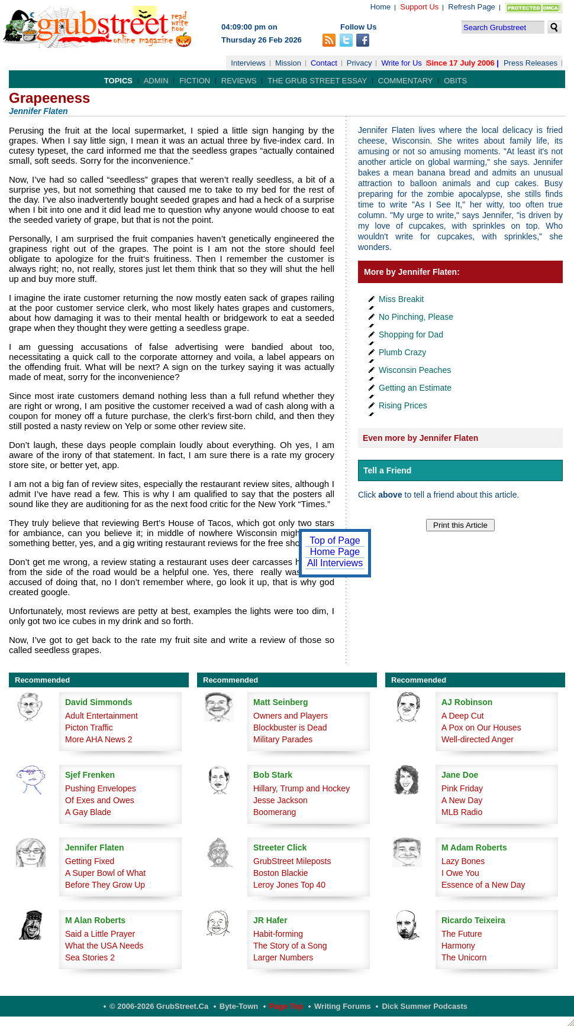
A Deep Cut (462, 715)
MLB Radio (461, 812)
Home (380, 6)
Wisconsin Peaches (415, 370)
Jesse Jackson (280, 800)
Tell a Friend (387, 470)
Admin (156, 80)
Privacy (359, 63)
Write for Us (401, 63)
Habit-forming (278, 934)
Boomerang (274, 812)
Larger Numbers (283, 957)
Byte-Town (239, 1006)
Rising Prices (403, 405)
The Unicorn (463, 957)
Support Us (419, 6)
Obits (455, 80)
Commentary (405, 80)
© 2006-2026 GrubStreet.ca (158, 1006)
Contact (324, 63)
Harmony (458, 945)
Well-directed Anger (477, 739)
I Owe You (460, 873)
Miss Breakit (401, 299)
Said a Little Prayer (100, 934)
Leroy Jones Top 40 (289, 884)
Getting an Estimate (415, 387)
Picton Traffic (89, 727)
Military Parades (282, 739)
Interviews (248, 63)
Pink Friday (462, 788)
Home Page (335, 552)
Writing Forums (342, 1006)
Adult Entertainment (101, 715)
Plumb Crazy (402, 352)
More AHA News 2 (99, 739)
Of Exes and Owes (99, 800)
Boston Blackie (280, 873)
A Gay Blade (88, 812)
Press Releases (530, 63)
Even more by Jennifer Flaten (420, 438)
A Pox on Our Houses (481, 727)
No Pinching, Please (416, 317)
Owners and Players (290, 715)
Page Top (286, 1006)
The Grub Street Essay (317, 80)
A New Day (461, 800)
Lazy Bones (463, 861)
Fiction (194, 80)
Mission (288, 63)
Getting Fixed (89, 861)
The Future (461, 934)
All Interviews (335, 563)
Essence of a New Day (483, 884)
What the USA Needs (104, 945)
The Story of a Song (290, 945)
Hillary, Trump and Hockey (301, 788)
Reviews (239, 80)
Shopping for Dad (411, 334)
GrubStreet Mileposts (292, 861)
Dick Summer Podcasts (424, 1006)
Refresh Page (471, 6)
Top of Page (334, 540)
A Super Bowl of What (105, 873)
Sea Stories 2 (90, 957)
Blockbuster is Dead (290, 727)
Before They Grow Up (105, 884)
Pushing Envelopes (100, 788)
